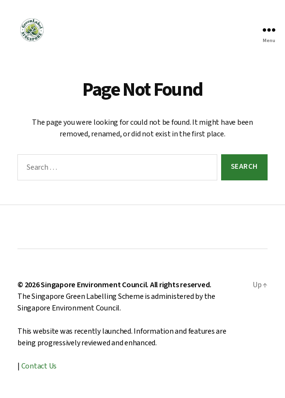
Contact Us (39, 366)
